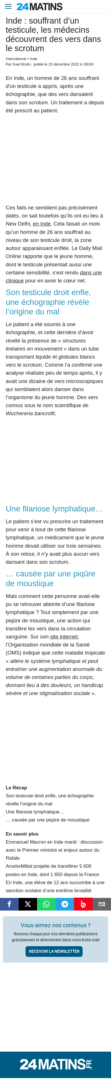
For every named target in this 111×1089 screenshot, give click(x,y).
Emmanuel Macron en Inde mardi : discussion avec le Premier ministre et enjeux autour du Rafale (54, 850)
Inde (33, 59)
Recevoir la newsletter (54, 951)
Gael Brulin (21, 64)
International (16, 59)
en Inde (42, 224)
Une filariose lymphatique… (35, 812)
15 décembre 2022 (63, 64)
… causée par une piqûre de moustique (47, 820)
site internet (64, 637)
